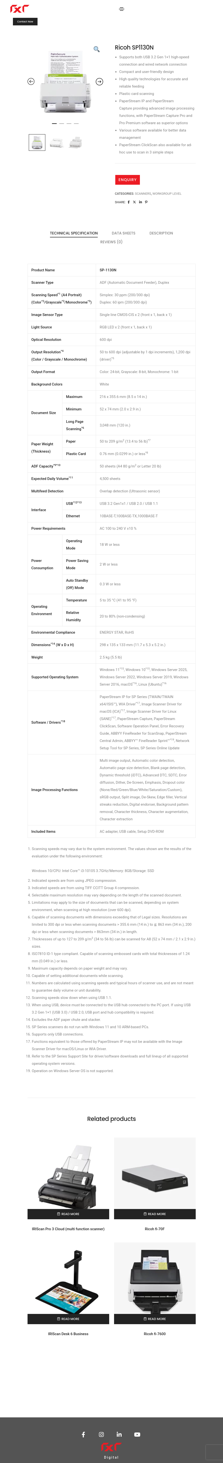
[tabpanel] (65, 82)
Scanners (143, 193)
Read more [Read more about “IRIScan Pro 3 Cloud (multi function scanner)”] (70, 1214)
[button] (25, 21)
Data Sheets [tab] (124, 233)
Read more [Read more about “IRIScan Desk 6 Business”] (70, 1319)
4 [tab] (76, 125)
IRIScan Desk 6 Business (68, 1334)
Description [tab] (161, 233)
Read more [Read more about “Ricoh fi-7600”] (157, 1319)
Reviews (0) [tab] (111, 241)
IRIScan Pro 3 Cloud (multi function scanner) (68, 1229)
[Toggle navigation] (121, 9)
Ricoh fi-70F (155, 1229)
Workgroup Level (167, 193)
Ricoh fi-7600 (155, 1334)
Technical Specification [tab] (74, 233)
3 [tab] (69, 125)
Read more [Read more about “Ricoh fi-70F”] (157, 1214)
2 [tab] (61, 125)
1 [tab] (54, 125)
